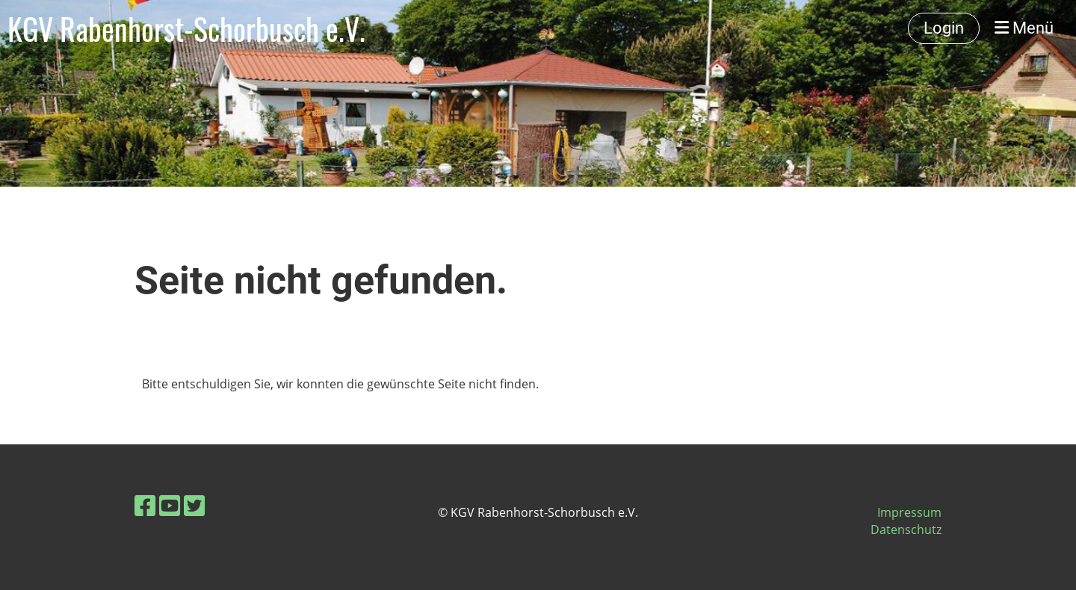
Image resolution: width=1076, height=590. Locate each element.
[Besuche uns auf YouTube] (169, 505)
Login (944, 28)
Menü (1024, 28)
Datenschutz (906, 529)
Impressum (909, 512)
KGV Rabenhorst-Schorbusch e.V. (186, 28)
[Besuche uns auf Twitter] (194, 505)
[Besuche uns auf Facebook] (144, 505)
